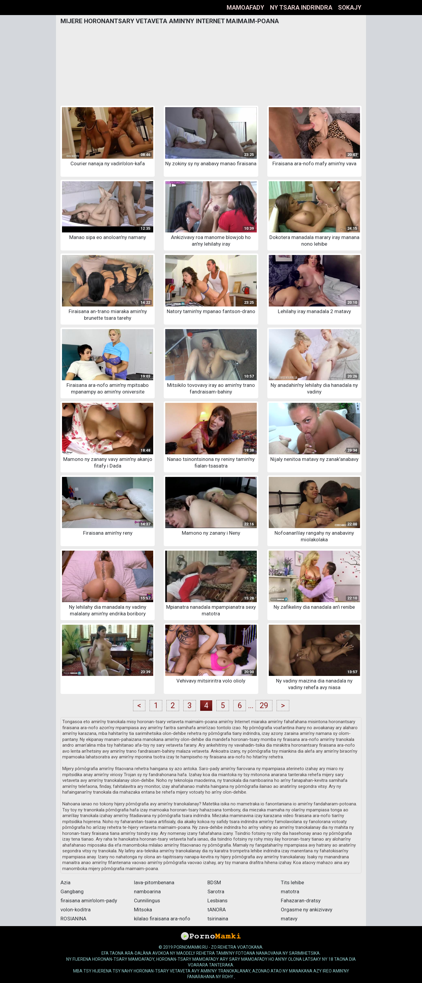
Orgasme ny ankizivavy (306, 910)
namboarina (147, 891)
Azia (65, 882)
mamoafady (245, 8)
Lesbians (217, 900)
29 (264, 705)
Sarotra (215, 891)
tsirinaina (217, 919)
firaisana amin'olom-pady (89, 900)
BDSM (214, 882)
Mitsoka (143, 910)
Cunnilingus (147, 900)
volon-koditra (76, 910)
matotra (290, 891)
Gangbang (72, 891)
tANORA (216, 910)
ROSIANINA (73, 919)
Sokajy (349, 8)
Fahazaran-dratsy (301, 900)
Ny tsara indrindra (301, 8)
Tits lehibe (292, 882)
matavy (289, 919)
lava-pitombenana (154, 882)
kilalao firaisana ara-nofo (162, 919)
